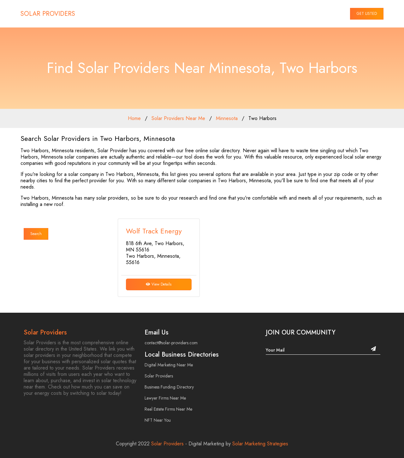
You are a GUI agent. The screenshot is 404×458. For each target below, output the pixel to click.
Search (36, 234)
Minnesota (227, 118)
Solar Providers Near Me (178, 118)
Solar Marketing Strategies (260, 443)
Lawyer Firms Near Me (165, 398)
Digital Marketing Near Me (169, 365)
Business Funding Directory (169, 387)
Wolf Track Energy (154, 231)
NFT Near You (158, 420)
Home (134, 118)
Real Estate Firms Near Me (168, 409)
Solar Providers (45, 332)
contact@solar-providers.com (171, 343)
